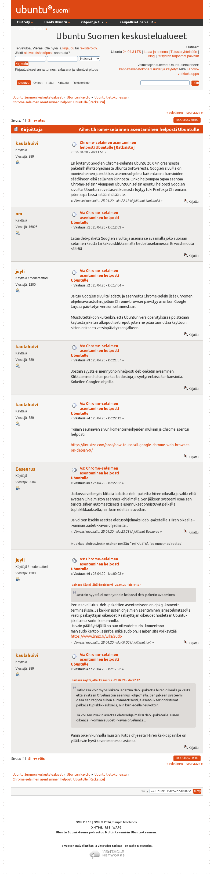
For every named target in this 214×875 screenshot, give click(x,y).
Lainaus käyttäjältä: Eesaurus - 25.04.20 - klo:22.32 (106, 680)
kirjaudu (68, 48)
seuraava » (194, 112)
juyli (20, 271)
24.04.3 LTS (132, 52)
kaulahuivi (27, 143)
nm (19, 213)
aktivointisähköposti (38, 53)
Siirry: (145, 791)
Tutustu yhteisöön (184, 52)
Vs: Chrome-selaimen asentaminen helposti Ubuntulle (95, 217)
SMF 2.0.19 (84, 822)
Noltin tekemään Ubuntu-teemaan (130, 832)
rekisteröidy (88, 48)
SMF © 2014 (102, 822)
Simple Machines (125, 822)
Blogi (151, 56)
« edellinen (174, 112)
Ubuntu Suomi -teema (72, 832)
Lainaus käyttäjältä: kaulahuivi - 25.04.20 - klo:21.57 (106, 584)
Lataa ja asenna (156, 52)
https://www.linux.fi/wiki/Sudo (96, 636)
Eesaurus (25, 468)
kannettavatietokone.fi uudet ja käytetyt (148, 69)
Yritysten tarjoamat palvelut (178, 56)
